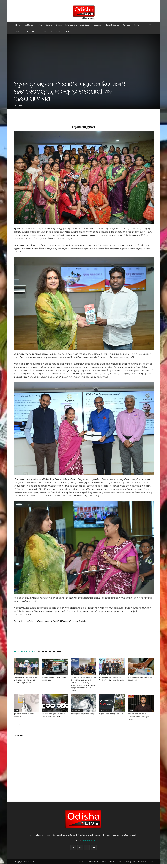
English (35, 31)
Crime (26, 31)
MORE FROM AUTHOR (49, 651)
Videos (44, 31)
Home (17, 25)
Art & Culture (85, 25)
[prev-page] (15, 724)
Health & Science (112, 25)
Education (98, 25)
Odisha (59, 25)
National (49, 25)
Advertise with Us (92, 861)
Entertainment (71, 25)
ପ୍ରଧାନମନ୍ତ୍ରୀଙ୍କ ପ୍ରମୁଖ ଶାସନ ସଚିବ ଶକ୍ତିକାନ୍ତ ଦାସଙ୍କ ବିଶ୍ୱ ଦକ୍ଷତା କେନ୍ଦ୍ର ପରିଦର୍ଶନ (25, 680)
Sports (136, 25)
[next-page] (19, 724)
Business (126, 25)
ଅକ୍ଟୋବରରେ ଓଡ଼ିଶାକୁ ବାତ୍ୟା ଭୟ (111, 714)
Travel (17, 31)
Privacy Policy (131, 861)
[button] (150, 25)
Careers (131, 710)
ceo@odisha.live (88, 840)
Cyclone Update (77, 710)
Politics (39, 25)
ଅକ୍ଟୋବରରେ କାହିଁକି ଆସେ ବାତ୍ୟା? (83, 714)
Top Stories (28, 25)
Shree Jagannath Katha (60, 31)
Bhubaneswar (19, 674)
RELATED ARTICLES (24, 651)
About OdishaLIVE (108, 861)
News (45, 674)
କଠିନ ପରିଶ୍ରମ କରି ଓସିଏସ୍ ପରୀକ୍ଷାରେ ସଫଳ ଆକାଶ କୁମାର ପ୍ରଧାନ (139, 716)
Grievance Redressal (146, 861)
